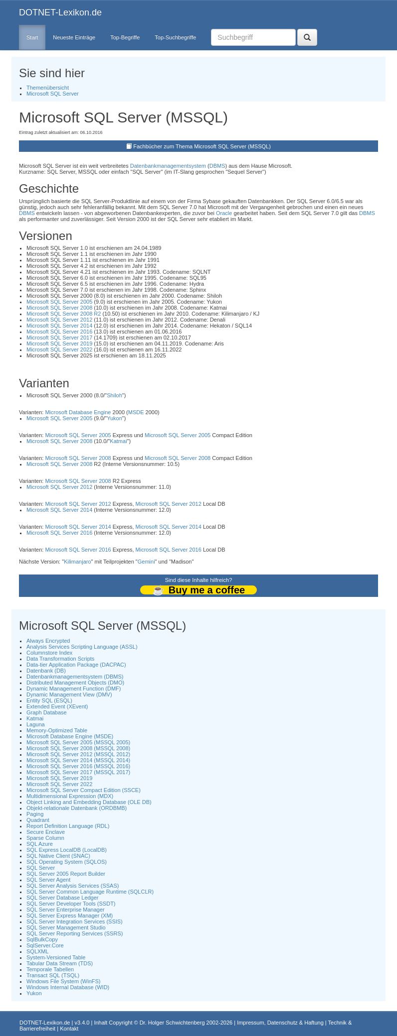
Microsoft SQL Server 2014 (59, 326)
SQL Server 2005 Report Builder (65, 874)
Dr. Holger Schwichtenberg (172, 1023)
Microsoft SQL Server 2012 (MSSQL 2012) (78, 754)
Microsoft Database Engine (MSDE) (69, 736)
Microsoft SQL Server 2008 (59, 308)
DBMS (217, 166)
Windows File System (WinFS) (63, 981)
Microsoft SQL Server (52, 94)
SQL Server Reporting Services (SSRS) (74, 933)
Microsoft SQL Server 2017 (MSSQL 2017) (78, 772)
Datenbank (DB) (46, 671)
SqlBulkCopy (42, 939)
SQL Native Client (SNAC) (58, 856)
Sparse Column (45, 838)
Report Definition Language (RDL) (67, 826)
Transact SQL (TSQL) (52, 975)
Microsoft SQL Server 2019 (59, 343)
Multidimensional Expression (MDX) (69, 796)
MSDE (136, 412)
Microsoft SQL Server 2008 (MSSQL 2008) (78, 748)
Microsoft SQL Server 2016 (59, 332)
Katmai (118, 441)
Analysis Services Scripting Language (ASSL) (82, 647)
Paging (34, 814)
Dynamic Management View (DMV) (69, 694)
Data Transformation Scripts (60, 659)
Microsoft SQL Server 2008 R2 (63, 314)
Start (32, 37)
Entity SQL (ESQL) (49, 700)
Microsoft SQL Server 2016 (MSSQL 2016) (78, 766)
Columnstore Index (49, 653)
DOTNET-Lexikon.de (60, 12)
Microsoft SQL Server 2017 (59, 338)
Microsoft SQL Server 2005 (59, 302)
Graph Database (46, 712)
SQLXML (37, 951)
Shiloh (114, 395)
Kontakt (69, 1029)
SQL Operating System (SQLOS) (66, 862)
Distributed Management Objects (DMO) (75, 683)
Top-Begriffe (125, 37)
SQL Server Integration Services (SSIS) (74, 921)
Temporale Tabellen (50, 969)
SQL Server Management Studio (66, 927)
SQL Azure (39, 844)
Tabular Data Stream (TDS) (59, 963)
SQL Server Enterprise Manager (65, 910)
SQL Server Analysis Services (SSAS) (72, 886)
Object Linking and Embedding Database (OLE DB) (89, 802)
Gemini (146, 562)
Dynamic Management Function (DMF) (73, 688)
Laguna (35, 724)
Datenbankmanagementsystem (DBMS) (74, 677)
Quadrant (37, 820)
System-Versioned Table (55, 957)
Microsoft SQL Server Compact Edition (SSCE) (83, 790)
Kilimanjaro (77, 562)
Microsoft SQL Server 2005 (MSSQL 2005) (78, 742)
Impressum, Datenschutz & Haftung (280, 1023)
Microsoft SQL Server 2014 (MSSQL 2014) (78, 760)
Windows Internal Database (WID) (67, 987)
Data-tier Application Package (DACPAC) (76, 665)
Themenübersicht (47, 88)
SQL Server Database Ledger (62, 898)
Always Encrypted (48, 641)
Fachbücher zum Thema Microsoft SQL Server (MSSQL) (202, 146)
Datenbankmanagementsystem (168, 166)
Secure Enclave (45, 832)
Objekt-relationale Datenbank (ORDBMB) (76, 808)
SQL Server (40, 868)
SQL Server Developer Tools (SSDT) (71, 904)
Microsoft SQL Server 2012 (59, 320)
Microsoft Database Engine (78, 412)
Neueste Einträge (74, 37)
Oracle (224, 213)
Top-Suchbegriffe (175, 37)
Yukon (114, 418)
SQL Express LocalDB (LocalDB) (66, 850)
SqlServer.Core (45, 945)
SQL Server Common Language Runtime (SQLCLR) (90, 892)
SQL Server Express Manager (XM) (69, 916)
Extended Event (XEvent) (57, 706)
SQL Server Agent (48, 880)
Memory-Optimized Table (56, 730)
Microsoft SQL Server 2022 (59, 349)
